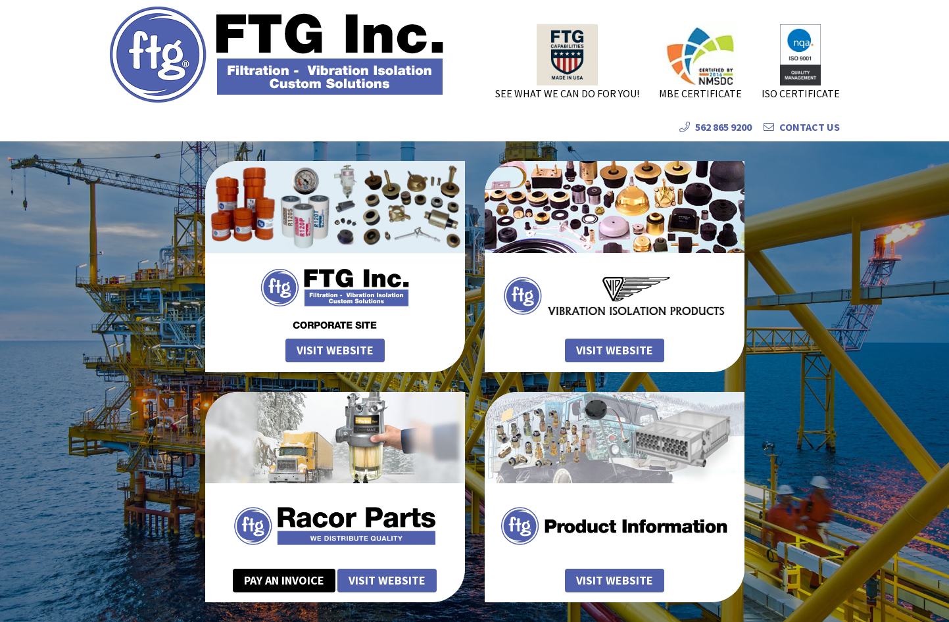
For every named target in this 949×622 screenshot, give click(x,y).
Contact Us (802, 126)
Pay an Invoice (284, 580)
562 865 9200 (715, 126)
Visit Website (387, 580)
